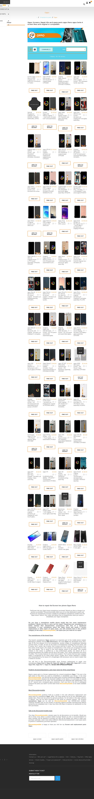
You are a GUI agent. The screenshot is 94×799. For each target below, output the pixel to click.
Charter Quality (40, 758)
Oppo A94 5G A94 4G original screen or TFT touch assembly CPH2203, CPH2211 (34, 260)
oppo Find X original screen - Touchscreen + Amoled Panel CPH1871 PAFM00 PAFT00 (79, 476)
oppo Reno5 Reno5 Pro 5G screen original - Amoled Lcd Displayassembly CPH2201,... (34, 296)
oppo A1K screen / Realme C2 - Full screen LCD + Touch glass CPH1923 (34, 366)
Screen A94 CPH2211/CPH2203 (61, 664)
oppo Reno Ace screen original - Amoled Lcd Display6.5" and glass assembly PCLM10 (80, 296)
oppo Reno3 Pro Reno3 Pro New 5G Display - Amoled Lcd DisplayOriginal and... (64, 295)
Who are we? (42, 756)
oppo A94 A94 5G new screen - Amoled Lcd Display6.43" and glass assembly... (80, 116)
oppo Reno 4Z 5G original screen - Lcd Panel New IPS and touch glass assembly (64, 260)
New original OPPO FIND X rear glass (77, 546)
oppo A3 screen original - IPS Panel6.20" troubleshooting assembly (63, 475)
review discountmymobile (82, 758)
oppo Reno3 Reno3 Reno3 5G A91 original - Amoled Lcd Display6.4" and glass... (34, 331)
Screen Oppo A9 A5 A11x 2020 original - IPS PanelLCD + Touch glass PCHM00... (63, 403)
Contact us (32, 756)
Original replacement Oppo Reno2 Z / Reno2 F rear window (78, 512)
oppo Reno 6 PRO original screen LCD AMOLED (47, 223)
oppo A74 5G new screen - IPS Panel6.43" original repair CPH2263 (47, 80)
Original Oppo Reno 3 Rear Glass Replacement (32, 547)
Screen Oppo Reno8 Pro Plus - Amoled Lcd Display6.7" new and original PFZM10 (80, 190)
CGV (67, 756)
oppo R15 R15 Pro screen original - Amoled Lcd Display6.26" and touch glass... (32, 513)
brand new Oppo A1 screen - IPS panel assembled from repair (63, 512)
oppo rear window (77, 739)
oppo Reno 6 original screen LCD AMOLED (31, 223)
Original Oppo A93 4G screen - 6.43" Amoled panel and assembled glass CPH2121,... (80, 153)
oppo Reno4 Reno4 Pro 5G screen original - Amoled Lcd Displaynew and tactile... (49, 296)
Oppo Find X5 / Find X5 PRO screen (62, 222)
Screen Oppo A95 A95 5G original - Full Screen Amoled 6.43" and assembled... (49, 115)
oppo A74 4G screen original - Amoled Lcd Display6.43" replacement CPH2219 (47, 154)
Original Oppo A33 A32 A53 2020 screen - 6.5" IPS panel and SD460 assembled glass (49, 331)
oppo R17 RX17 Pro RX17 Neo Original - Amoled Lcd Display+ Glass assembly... (34, 475)
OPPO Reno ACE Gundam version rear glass (63, 547)
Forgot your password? (53, 758)
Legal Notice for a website (56, 756)
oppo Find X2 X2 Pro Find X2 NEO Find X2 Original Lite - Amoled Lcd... (80, 259)
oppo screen (37, 739)
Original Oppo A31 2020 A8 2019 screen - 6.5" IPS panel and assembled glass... (65, 331)
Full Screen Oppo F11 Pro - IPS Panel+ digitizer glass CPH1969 (32, 438)
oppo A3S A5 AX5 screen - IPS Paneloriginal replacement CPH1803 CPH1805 (80, 438)
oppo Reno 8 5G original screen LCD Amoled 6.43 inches (34, 189)
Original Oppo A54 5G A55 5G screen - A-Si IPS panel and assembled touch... (48, 259)
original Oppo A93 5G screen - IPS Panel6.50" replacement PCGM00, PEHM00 (34, 153)
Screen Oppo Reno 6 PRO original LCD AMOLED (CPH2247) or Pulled (34, 80)
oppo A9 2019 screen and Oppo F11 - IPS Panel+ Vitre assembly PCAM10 (79, 402)
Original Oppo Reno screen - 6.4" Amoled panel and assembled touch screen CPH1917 (33, 403)
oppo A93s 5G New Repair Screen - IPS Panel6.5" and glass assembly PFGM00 (63, 116)
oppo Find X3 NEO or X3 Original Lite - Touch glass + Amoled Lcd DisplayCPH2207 (79, 224)
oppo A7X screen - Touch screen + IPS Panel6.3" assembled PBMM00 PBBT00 (64, 438)
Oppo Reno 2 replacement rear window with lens (78, 580)
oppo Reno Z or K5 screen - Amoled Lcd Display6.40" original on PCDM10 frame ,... (49, 402)
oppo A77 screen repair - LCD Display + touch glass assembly (49, 511)
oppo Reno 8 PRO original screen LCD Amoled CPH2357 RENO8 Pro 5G (48, 190)
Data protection (68, 758)
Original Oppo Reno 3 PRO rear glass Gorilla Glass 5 (47, 547)
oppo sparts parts (57, 739)
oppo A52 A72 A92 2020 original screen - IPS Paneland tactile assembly (80, 80)
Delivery (73, 756)
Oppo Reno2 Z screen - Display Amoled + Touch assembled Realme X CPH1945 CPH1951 (49, 367)
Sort (64, 49)
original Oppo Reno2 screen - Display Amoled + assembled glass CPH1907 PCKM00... (64, 80)
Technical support (34, 770)
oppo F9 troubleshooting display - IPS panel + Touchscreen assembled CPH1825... (49, 476)
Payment (80, 756)
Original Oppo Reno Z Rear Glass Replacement (47, 580)
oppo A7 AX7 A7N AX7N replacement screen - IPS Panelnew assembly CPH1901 (64, 367)
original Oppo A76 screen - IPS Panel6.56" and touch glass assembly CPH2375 (64, 190)
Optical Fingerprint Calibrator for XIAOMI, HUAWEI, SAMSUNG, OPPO (33, 115)
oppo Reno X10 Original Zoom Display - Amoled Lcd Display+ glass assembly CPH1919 (80, 331)
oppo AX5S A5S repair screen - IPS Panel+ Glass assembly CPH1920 (79, 366)
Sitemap (31, 760)
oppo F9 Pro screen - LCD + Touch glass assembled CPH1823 (49, 437)
